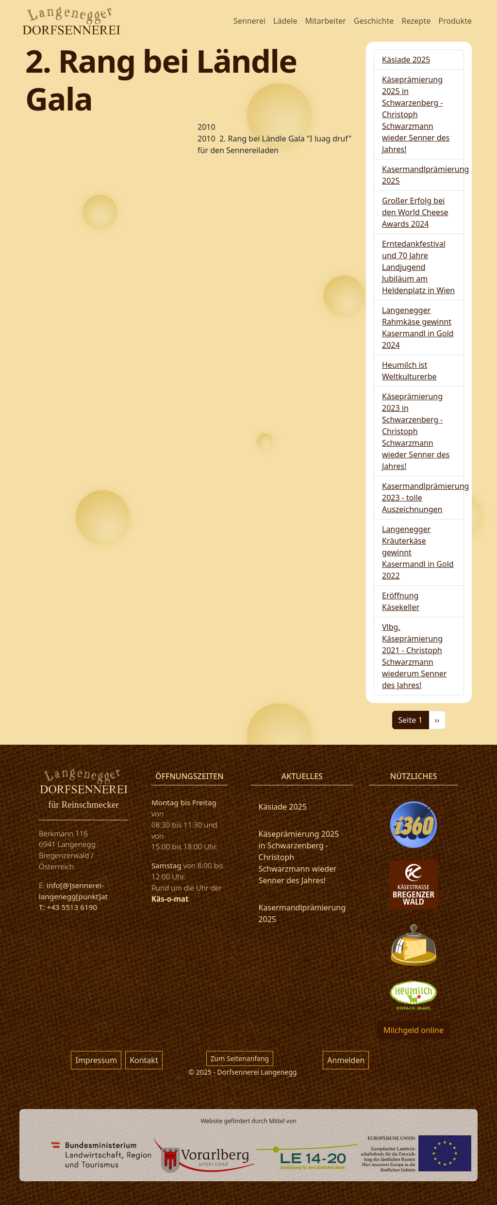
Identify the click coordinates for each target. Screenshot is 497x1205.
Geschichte (374, 21)
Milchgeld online (413, 1030)
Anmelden (345, 1060)
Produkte (455, 21)
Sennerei (249, 21)
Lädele (285, 21)
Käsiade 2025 (406, 59)
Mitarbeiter (325, 21)
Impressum (96, 1060)
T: (43, 907)
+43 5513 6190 (72, 907)
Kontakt (144, 1060)
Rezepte (416, 21)
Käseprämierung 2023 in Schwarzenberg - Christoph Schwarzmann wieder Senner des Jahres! (415, 431)
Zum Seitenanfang (240, 1058)
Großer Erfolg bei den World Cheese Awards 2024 (415, 212)
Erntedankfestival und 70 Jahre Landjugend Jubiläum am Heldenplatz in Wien (418, 267)
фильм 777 (26, 1181)
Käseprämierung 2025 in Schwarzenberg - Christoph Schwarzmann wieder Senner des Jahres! (415, 114)
